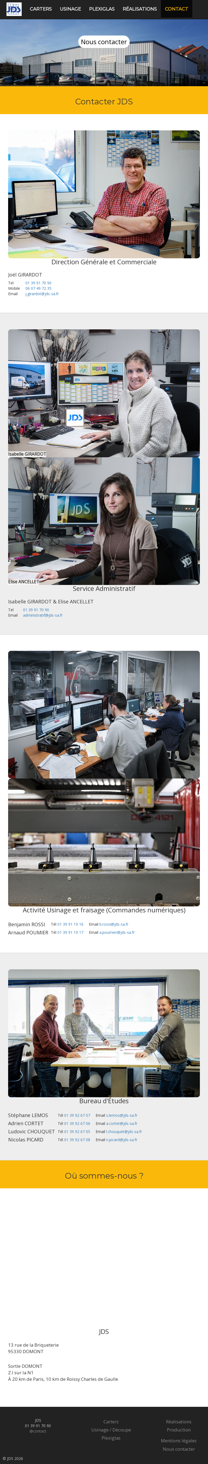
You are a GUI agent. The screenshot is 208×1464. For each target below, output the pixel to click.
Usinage (70, 9)
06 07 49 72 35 (38, 288)
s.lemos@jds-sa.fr (121, 1115)
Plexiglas (102, 9)
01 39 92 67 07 (77, 1115)
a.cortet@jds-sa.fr (121, 1123)
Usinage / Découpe (111, 1430)
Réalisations (140, 9)
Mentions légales (179, 1440)
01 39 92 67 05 (77, 1131)
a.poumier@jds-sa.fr (117, 932)
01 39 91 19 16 (70, 924)
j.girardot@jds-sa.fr (42, 293)
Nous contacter (179, 1449)
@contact (38, 1431)
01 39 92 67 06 (77, 1123)
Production (179, 1430)
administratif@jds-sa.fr (43, 615)
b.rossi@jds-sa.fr (113, 924)
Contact (176, 9)
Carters (41, 9)
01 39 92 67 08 (77, 1139)
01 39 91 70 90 (38, 282)
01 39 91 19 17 (70, 932)
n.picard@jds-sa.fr (121, 1139)
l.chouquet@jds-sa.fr (124, 1131)
